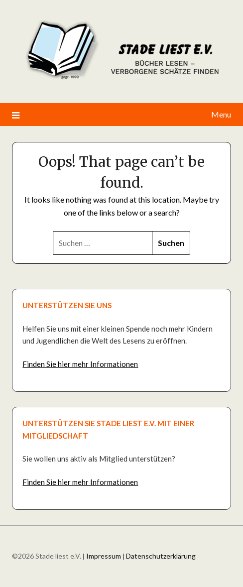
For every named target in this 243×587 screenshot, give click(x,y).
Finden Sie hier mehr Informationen (80, 363)
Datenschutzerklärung (161, 556)
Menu (221, 114)
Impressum (103, 556)
